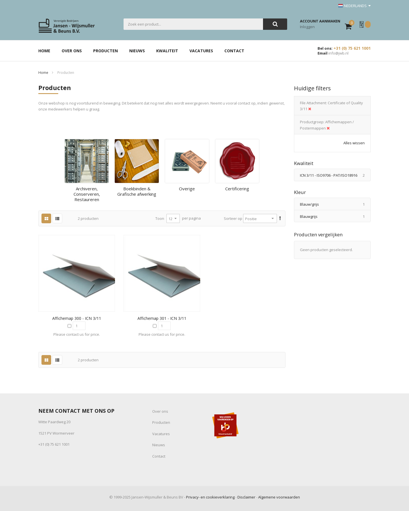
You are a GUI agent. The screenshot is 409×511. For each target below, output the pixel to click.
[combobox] (193, 24)
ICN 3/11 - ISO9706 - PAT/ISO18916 (335, 175)
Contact (158, 456)
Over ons (160, 411)
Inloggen (307, 26)
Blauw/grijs (335, 204)
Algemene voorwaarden (279, 497)
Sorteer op (233, 218)
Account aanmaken (320, 21)
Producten (161, 422)
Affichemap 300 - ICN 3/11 (76, 318)
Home (43, 72)
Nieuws (158, 444)
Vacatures (161, 433)
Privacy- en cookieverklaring (210, 497)
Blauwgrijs (335, 216)
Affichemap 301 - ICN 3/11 (161, 318)
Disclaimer (246, 497)
